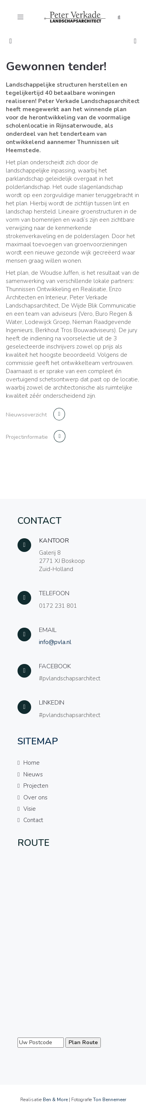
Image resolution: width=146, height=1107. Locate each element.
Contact (33, 820)
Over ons (35, 797)
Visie (29, 809)
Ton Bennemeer (109, 1099)
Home (31, 763)
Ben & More (55, 1099)
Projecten (35, 786)
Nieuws (33, 774)
